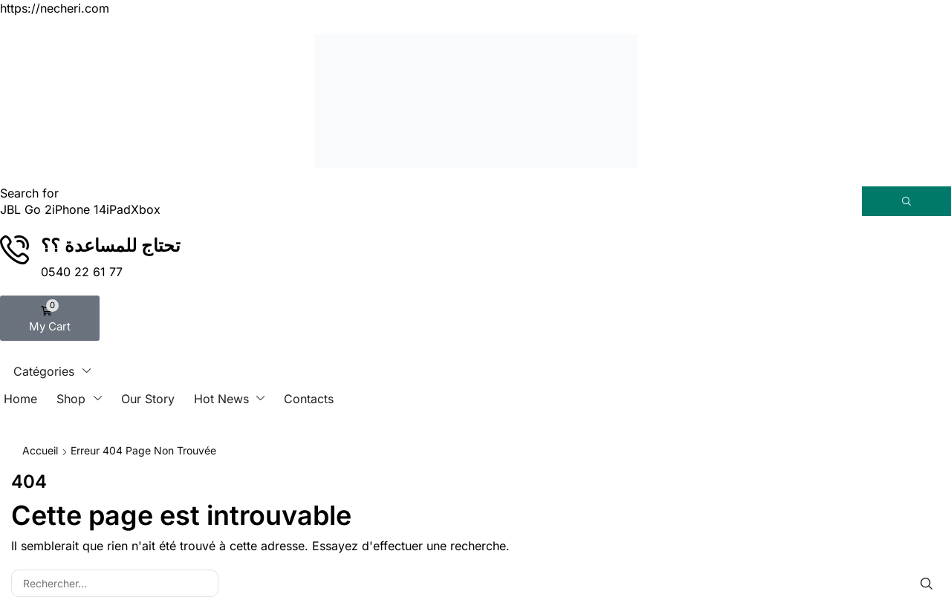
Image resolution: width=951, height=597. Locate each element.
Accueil (40, 450)
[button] (50, 318)
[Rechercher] (906, 201)
